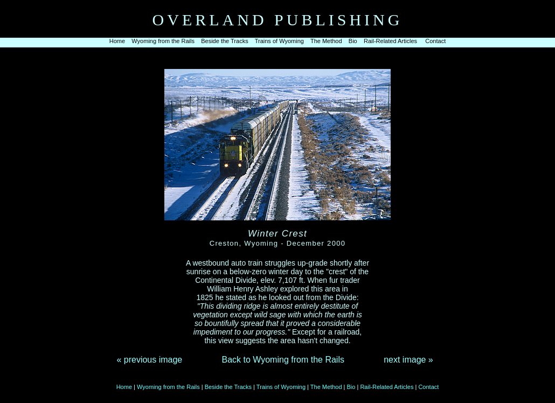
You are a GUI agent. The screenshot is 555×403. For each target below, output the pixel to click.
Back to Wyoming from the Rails (282, 359)
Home (117, 41)
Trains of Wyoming (279, 41)
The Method (326, 41)
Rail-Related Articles (390, 41)
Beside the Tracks (224, 41)
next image (405, 359)
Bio (353, 41)
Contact (435, 41)
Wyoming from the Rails (163, 41)
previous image (153, 359)
